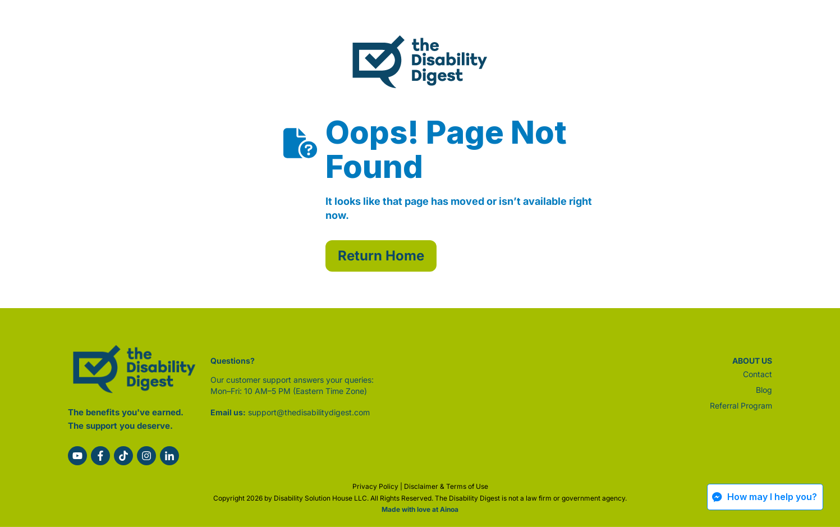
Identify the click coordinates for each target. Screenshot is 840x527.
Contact (757, 374)
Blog (764, 390)
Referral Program (741, 405)
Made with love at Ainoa (420, 509)
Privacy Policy (375, 486)
